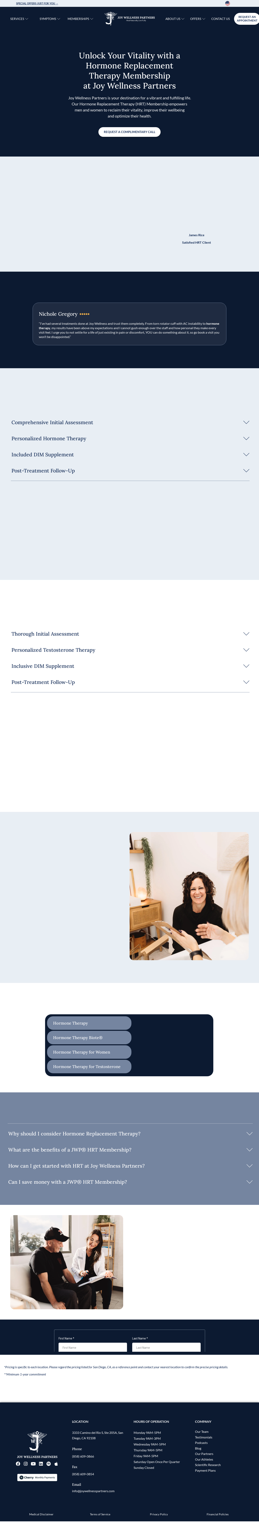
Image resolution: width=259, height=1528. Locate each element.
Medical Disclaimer (41, 1521)
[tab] (89, 1023)
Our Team (201, 1439)
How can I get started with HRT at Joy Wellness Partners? (76, 1166)
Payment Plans (205, 1478)
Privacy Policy (159, 1521)
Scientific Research (208, 1473)
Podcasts (201, 1450)
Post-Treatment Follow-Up (43, 471)
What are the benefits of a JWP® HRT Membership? (69, 1150)
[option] (237, 3)
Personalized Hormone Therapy (48, 438)
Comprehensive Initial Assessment (52, 422)
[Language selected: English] (234, 3)
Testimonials (203, 1445)
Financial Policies (218, 1521)
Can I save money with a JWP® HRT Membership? (67, 1182)
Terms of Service (100, 1521)
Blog (198, 1456)
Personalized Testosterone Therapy (53, 650)
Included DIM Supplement (42, 455)
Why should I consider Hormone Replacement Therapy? (74, 1134)
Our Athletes (204, 1467)
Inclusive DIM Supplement (42, 666)
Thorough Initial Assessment (45, 634)
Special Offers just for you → (37, 3)
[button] (129, 422)
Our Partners (204, 1461)
